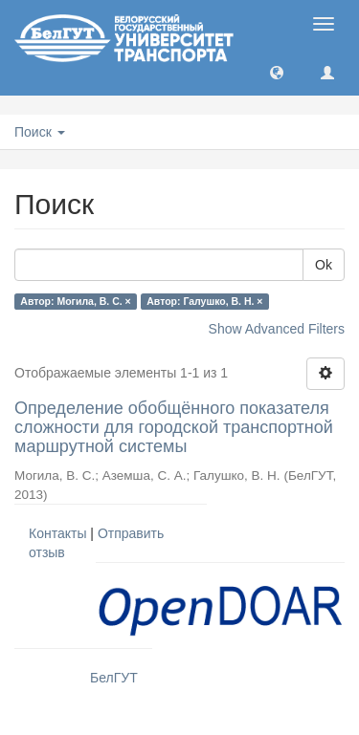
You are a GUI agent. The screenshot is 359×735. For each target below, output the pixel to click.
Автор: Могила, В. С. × (75, 301)
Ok (323, 264)
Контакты (57, 533)
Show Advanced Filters (277, 328)
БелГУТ (114, 677)
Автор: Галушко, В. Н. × (204, 301)
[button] (276, 71)
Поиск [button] (39, 132)
